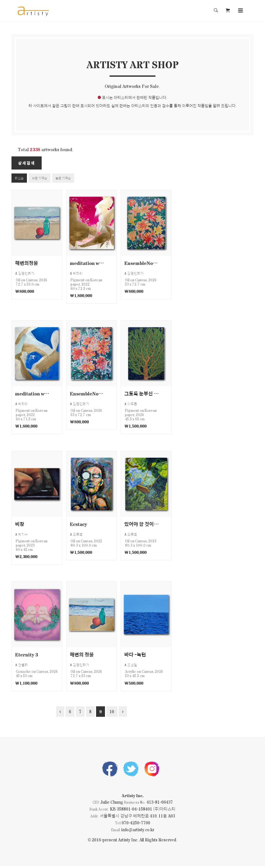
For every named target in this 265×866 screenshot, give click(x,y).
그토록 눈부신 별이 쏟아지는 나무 (141, 393)
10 (112, 711)
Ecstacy (78, 524)
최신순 (19, 178)
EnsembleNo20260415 (87, 393)
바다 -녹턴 (135, 654)
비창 (19, 524)
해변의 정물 (82, 654)
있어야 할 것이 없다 (141, 524)
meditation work (87, 263)
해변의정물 (26, 263)
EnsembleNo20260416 (141, 263)
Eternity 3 (26, 654)
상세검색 (26, 163)
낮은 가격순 (39, 178)
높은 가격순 (63, 178)
